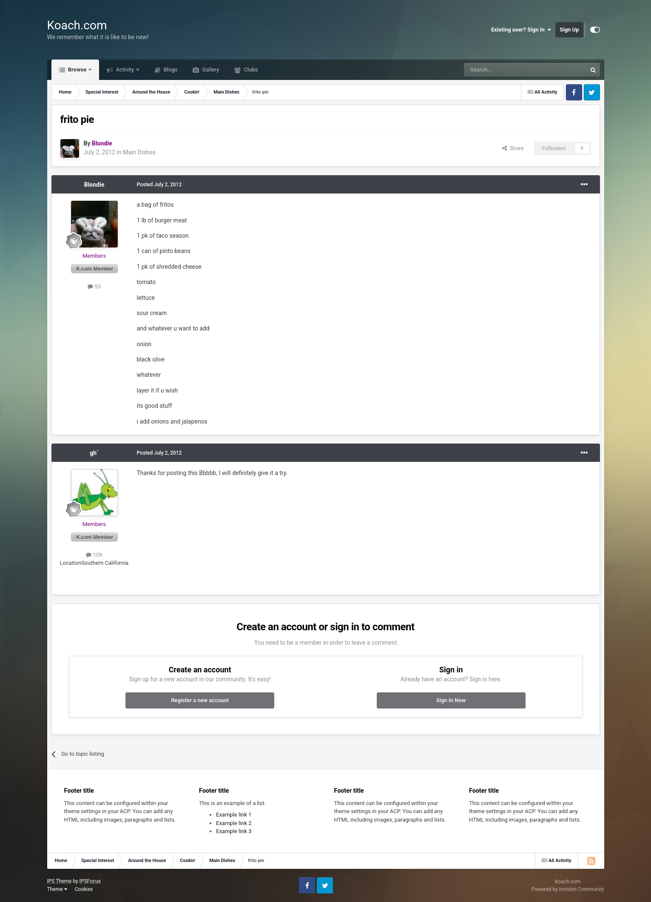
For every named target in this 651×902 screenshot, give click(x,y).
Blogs (169, 69)
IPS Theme (59, 881)
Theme (57, 889)
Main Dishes (139, 152)
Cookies (83, 889)
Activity (124, 69)
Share (513, 148)
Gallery (210, 69)
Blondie (94, 184)
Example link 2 (234, 823)
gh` (94, 453)
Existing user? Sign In (521, 29)
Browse (77, 69)
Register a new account (200, 700)
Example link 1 (234, 814)
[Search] (505, 70)
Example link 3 (234, 831)
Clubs (250, 69)
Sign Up (569, 29)
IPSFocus (90, 881)
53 (94, 286)
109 (94, 555)
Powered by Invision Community (568, 889)
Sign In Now (451, 700)
